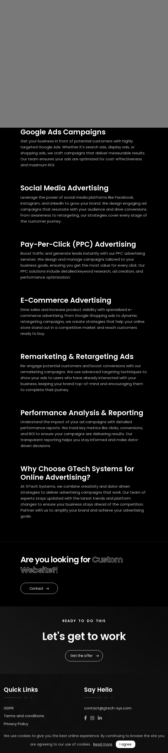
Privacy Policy (16, 723)
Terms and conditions (24, 715)
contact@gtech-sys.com (108, 708)
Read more (102, 744)
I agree (126, 744)
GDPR (9, 708)
